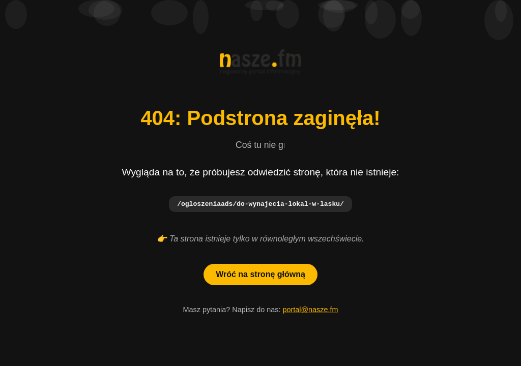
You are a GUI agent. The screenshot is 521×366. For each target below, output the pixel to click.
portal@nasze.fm (310, 310)
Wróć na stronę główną (260, 274)
